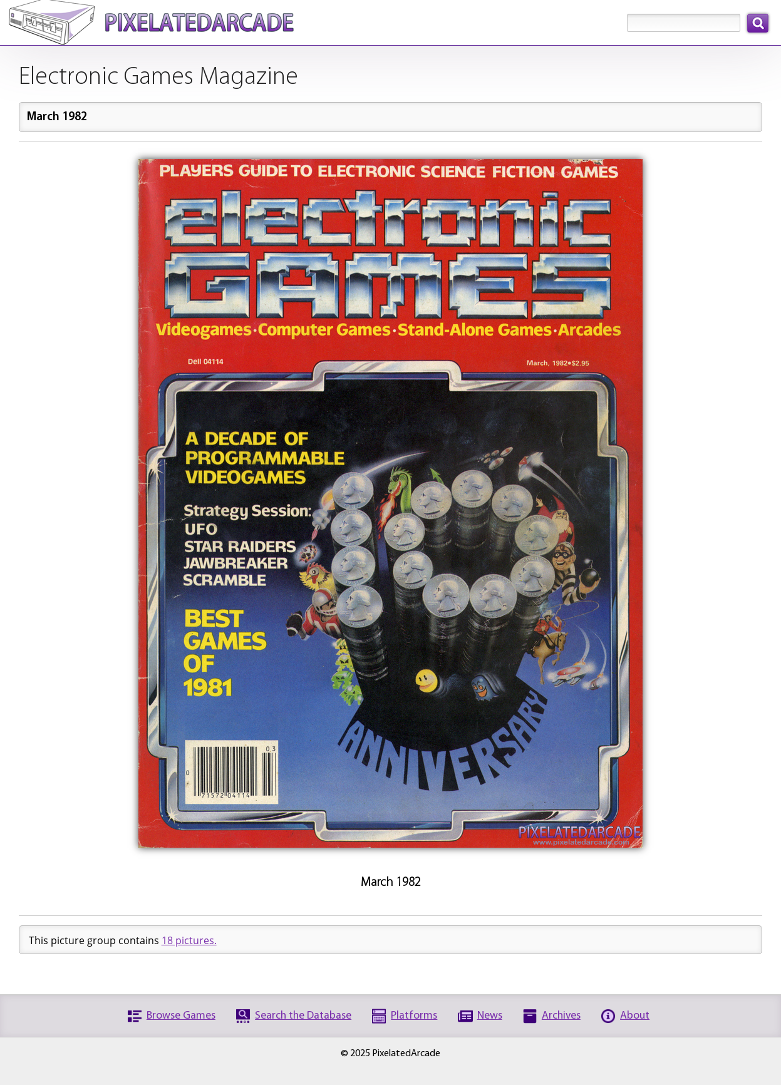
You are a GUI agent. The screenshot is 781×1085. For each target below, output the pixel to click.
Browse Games (181, 1015)
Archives (561, 1015)
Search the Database (303, 1015)
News (489, 1015)
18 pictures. (189, 940)
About (634, 1015)
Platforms (414, 1015)
